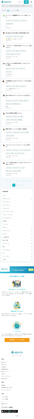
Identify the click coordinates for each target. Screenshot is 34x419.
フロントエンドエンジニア (25, 150)
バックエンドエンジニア (19, 153)
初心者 (21, 36)
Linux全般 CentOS (9, 23)
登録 (26, 2)
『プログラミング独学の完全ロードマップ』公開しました (18, 46)
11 (10, 185)
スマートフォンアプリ (8, 211)
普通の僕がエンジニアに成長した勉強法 (16, 129)
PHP (14, 50)
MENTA (17, 415)
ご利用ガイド (4, 366)
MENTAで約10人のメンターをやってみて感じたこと (18, 96)
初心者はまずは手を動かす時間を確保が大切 (17, 33)
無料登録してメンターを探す (17, 339)
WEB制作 (5, 221)
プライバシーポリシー (6, 390)
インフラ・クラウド (7, 214)
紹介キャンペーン (5, 371)
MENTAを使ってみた (16, 103)
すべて (4, 195)
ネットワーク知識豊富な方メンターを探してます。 (18, 16)
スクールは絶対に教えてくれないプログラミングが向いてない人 (18, 163)
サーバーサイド (6, 202)
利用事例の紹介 (4, 369)
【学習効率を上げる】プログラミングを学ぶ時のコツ (18, 82)
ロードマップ (17, 54)
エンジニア (22, 132)
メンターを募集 (4, 399)
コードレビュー (9, 71)
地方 (16, 119)
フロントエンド (6, 205)
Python (17, 86)
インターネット (23, 20)
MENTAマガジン (4, 403)
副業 (21, 100)
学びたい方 (3, 364)
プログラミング (9, 20)
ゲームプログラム (7, 218)
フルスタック (6, 208)
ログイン (20, 2)
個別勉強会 (20, 119)
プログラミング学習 (9, 54)
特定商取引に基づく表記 (6, 387)
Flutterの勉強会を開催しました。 (14, 113)
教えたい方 (3, 362)
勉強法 (27, 132)
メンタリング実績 (14, 10)
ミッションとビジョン (6, 376)
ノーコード (5, 224)
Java (17, 68)
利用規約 (3, 385)
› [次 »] (23, 185)
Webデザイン (26, 100)
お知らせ (3, 373)
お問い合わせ (4, 378)
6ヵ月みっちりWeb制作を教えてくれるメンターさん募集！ (18, 64)
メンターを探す (4, 396)
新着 (8, 10)
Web (14, 68)
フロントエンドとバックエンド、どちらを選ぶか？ (18, 145)
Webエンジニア (9, 103)
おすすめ (4, 10)
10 (29, 181)
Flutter (21, 116)
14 (20, 185)
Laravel (17, 50)
